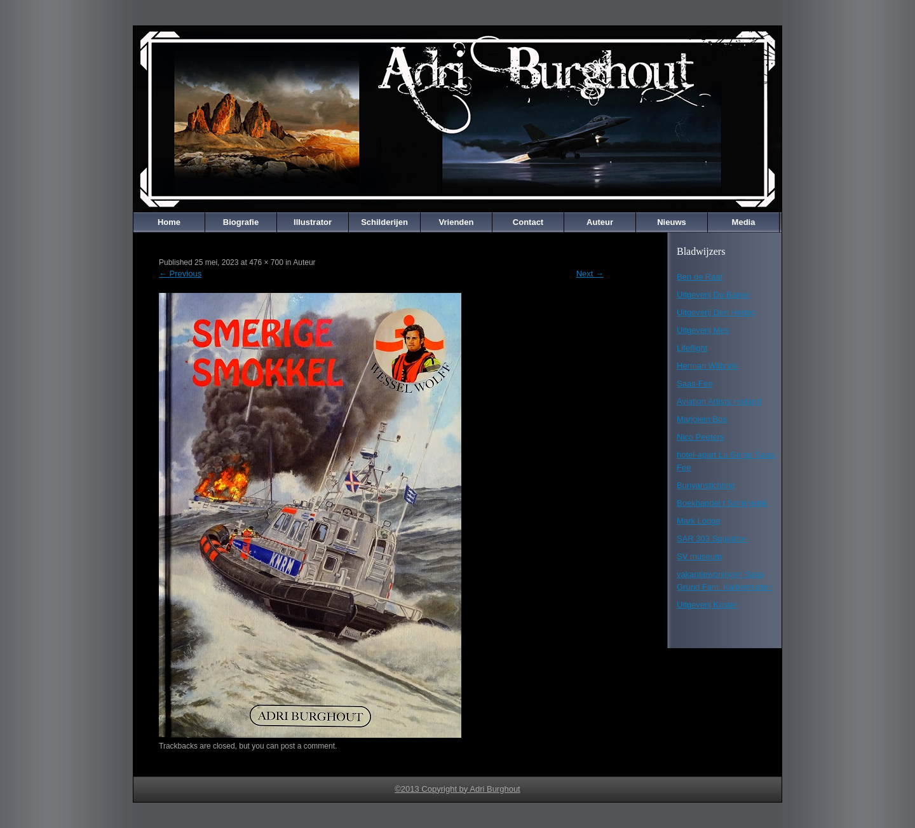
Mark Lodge (699, 521)
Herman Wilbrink (707, 365)
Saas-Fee (694, 383)
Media (744, 222)
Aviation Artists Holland (719, 401)
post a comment (308, 746)
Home (169, 222)
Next (590, 273)
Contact (528, 222)
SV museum (699, 556)
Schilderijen (384, 222)
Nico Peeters (700, 437)
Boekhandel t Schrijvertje (722, 503)
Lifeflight (692, 348)
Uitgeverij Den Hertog (716, 312)
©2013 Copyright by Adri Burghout (457, 789)
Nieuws (671, 222)
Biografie (241, 222)
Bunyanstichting (706, 485)
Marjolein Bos (702, 419)
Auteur (599, 222)
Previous (180, 273)
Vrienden (456, 222)
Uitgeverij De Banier (713, 294)
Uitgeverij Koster (707, 604)
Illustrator (313, 222)
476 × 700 (266, 262)
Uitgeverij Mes (703, 330)
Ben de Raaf (699, 277)
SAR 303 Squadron (712, 538)
